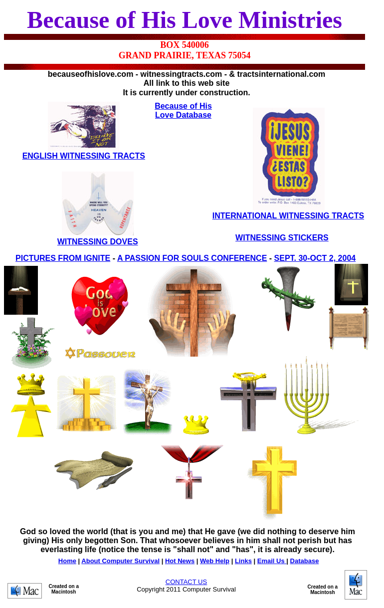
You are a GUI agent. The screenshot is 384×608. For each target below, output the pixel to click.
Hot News (179, 561)
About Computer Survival (120, 561)
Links (243, 561)
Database (304, 561)
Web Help (214, 561)
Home (67, 561)
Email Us (272, 561)
